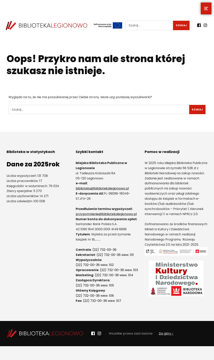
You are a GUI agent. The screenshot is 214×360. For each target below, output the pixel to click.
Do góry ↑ (166, 333)
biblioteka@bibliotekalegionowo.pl (102, 188)
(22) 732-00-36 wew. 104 (114, 275)
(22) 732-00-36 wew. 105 (95, 285)
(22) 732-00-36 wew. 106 (95, 295)
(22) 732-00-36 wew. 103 (119, 270)
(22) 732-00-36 (104, 249)
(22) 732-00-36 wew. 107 (102, 300)
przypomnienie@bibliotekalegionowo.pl (106, 214)
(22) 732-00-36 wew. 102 (95, 265)
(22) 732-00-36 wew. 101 (115, 255)
